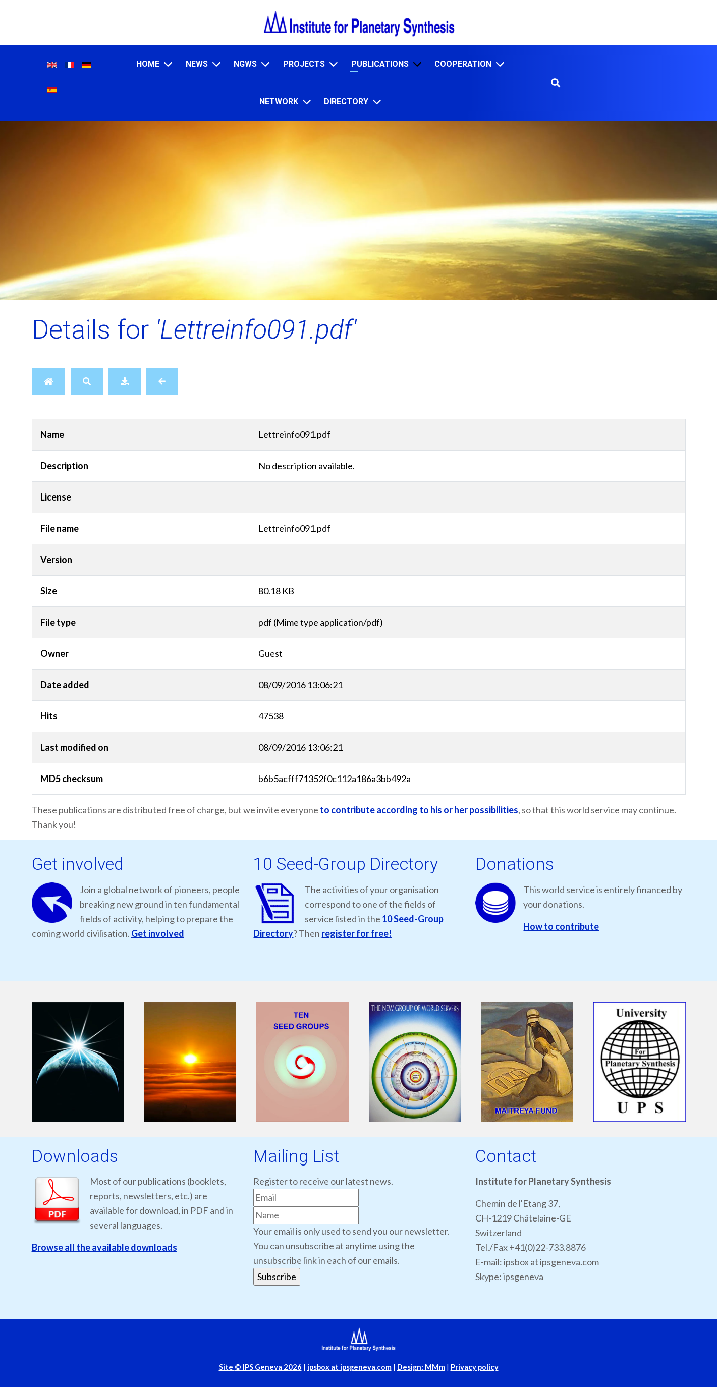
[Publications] (417, 64)
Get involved (157, 933)
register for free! (356, 933)
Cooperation (462, 64)
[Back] (162, 381)
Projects (304, 64)
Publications (380, 64)
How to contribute (561, 926)
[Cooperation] (500, 64)
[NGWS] (265, 64)
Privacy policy (475, 1367)
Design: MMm (421, 1367)
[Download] (124, 381)
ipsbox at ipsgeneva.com (349, 1367)
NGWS (245, 64)
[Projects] (333, 64)
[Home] (168, 64)
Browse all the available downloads (104, 1247)
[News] (216, 64)
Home (147, 64)
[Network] (306, 101)
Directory (346, 101)
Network (278, 101)
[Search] (87, 381)
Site (260, 1367)
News (197, 64)
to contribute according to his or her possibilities (418, 809)
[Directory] (376, 101)
